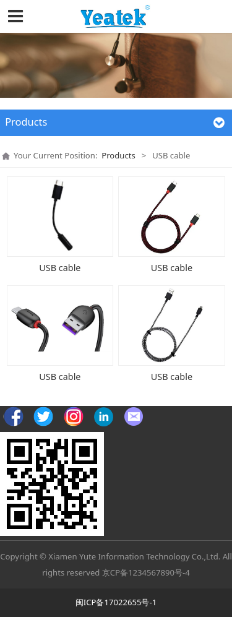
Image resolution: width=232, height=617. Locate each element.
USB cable (59, 268)
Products (118, 155)
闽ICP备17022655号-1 (116, 602)
